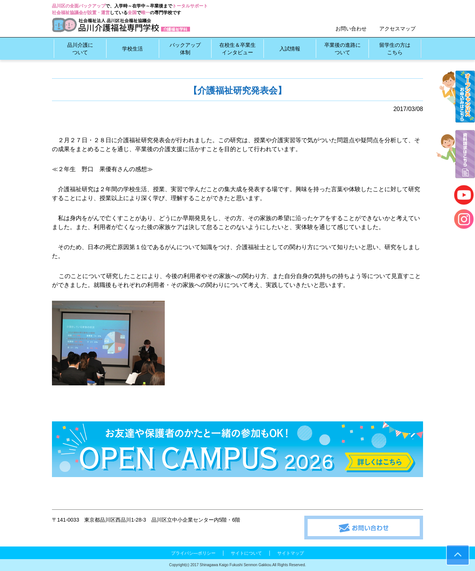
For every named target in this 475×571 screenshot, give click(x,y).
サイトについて (246, 553)
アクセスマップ (397, 29)
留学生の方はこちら (394, 48)
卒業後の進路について (342, 48)
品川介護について (80, 48)
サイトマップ (290, 553)
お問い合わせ (351, 29)
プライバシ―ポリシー (193, 553)
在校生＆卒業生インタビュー (237, 48)
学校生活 (132, 49)
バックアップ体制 (185, 48)
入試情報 (289, 49)
